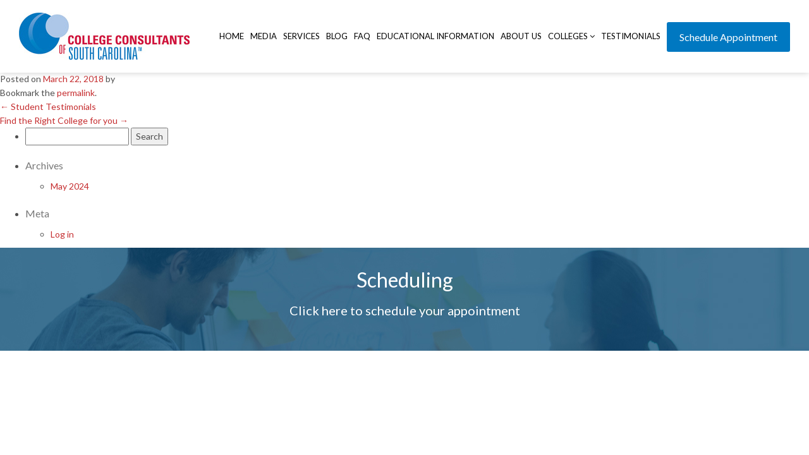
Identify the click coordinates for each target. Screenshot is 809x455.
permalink (76, 92)
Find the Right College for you (64, 120)
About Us (521, 36)
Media (263, 36)
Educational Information (435, 36)
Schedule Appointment (728, 37)
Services (301, 36)
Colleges (571, 36)
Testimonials (630, 36)
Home (231, 36)
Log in (62, 234)
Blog (337, 36)
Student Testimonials (48, 106)
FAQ (362, 36)
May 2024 (70, 186)
